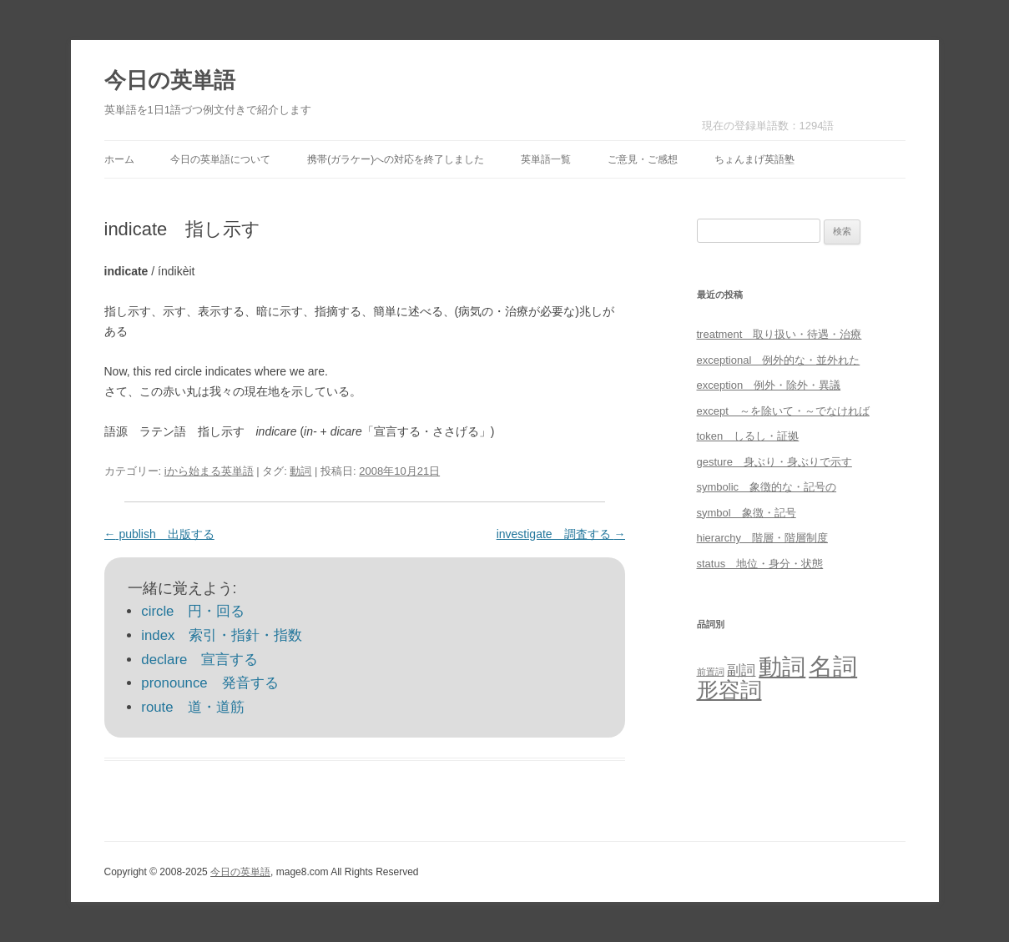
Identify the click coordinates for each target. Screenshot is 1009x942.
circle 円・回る (193, 611)
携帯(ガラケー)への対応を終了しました (395, 159)
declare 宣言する (199, 659)
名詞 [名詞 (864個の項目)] (833, 666)
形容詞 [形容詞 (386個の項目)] (729, 690)
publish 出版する (159, 534)
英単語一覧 (546, 159)
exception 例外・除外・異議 (769, 385)
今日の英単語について (220, 159)
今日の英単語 (169, 80)
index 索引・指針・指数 (221, 635)
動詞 (300, 471)
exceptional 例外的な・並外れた (778, 360)
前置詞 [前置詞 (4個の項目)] (710, 672)
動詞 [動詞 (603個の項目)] (782, 667)
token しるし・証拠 (748, 436)
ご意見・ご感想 (643, 159)
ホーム (119, 159)
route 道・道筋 (192, 707)
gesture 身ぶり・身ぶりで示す (774, 462)
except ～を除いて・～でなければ (783, 411)
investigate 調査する (561, 534)
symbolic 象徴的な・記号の (767, 487)
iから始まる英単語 (209, 471)
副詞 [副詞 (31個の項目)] (741, 670)
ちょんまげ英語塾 (754, 159)
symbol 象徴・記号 (746, 512)
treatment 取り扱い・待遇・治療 (779, 334)
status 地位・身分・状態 (760, 563)
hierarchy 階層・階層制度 (762, 537)
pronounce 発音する (209, 683)
